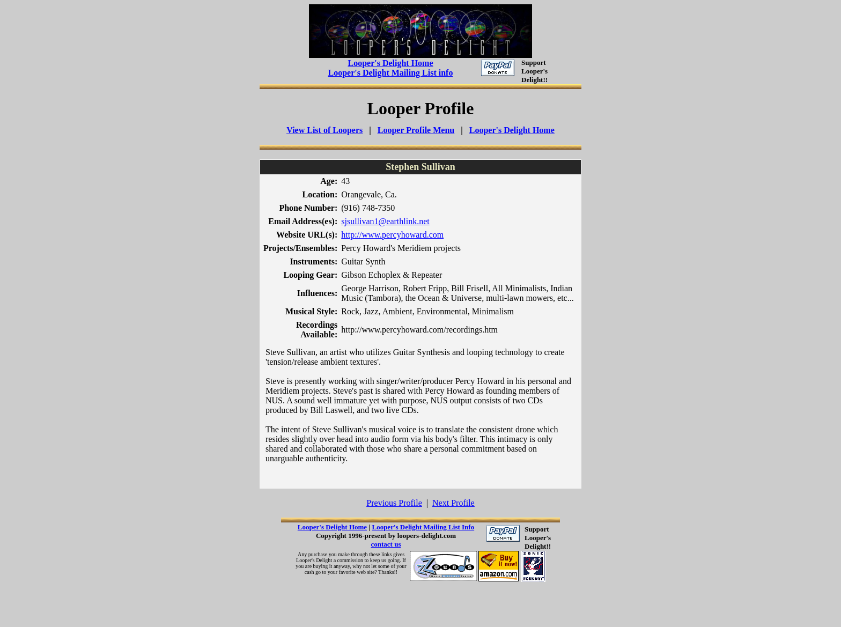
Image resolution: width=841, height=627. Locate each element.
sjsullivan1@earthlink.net (385, 221)
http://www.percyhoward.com (392, 234)
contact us (386, 544)
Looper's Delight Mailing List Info (423, 527)
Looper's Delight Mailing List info (390, 72)
